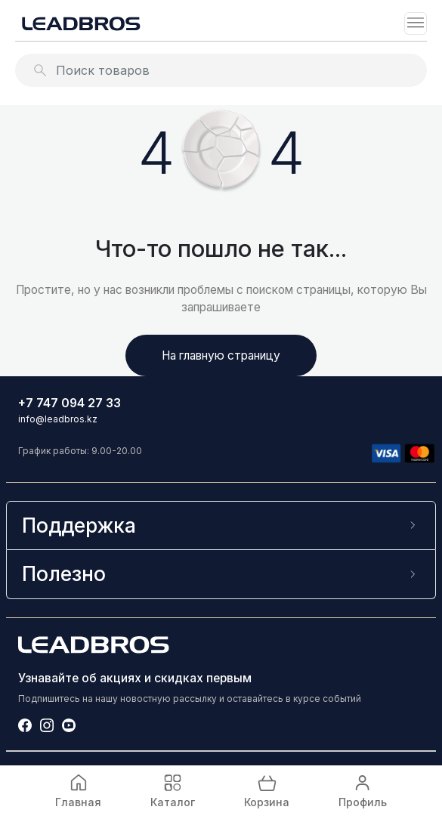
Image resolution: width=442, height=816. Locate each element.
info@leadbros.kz (57, 419)
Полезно (64, 573)
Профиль (362, 789)
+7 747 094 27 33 (69, 403)
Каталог (172, 789)
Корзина (266, 789)
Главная (78, 789)
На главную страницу (221, 355)
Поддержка (79, 525)
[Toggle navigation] (415, 23)
